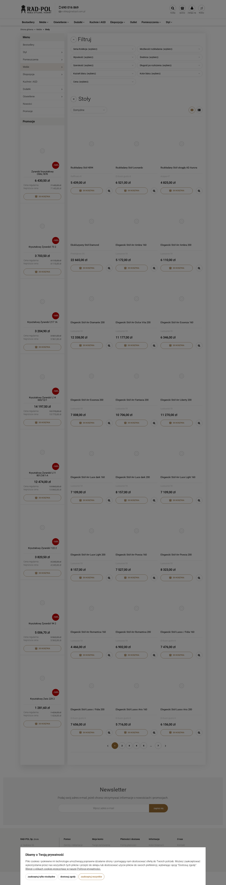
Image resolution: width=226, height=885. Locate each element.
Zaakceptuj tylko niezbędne (41, 876)
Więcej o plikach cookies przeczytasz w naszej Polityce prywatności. (63, 868)
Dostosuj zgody (67, 876)
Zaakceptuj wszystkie (91, 876)
